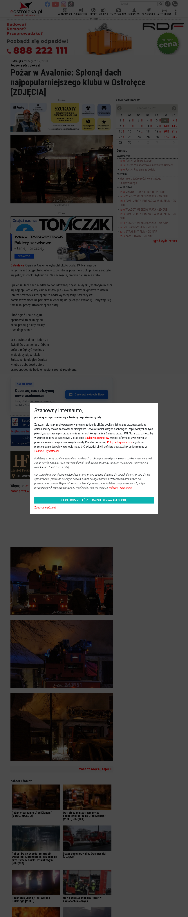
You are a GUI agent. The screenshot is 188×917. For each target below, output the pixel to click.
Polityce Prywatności (119, 442)
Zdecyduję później (45, 507)
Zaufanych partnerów (97, 438)
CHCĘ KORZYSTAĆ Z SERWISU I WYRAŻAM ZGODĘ (94, 500)
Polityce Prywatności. (121, 488)
